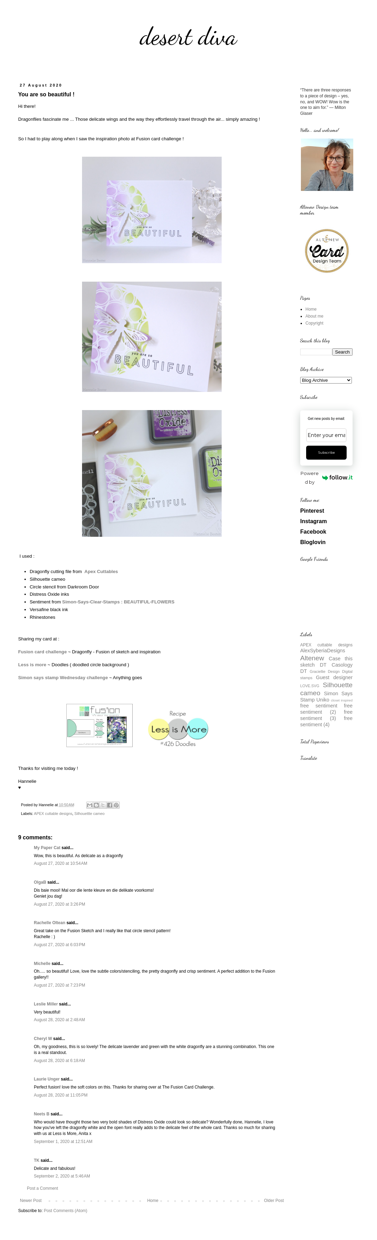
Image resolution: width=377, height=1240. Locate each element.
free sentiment (318, 705)
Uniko (322, 700)
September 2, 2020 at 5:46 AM (62, 1176)
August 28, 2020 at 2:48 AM (59, 1019)
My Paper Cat (47, 847)
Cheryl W (43, 1038)
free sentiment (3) (326, 715)
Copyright (314, 323)
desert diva (188, 36)
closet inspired (342, 700)
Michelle (42, 963)
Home (152, 1200)
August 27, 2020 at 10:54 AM (60, 863)
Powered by (327, 477)
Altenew (312, 658)
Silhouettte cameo (89, 813)
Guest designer (334, 677)
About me (314, 316)
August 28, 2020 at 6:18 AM (59, 1060)
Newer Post (31, 1200)
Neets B (42, 1114)
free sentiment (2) (326, 709)
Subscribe (326, 452)
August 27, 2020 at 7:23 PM (59, 985)
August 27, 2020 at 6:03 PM (59, 944)
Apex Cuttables (101, 571)
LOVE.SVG (309, 686)
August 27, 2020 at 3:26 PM (59, 904)
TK (36, 1160)
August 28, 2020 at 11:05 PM (61, 1095)
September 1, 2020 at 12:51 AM (63, 1141)
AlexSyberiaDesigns (322, 650)
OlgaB (40, 882)
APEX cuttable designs (53, 813)
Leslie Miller (46, 1004)
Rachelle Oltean (49, 922)
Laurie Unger (47, 1079)
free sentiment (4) (326, 721)
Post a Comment (42, 1188)
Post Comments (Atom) (65, 1210)
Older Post (274, 1200)
